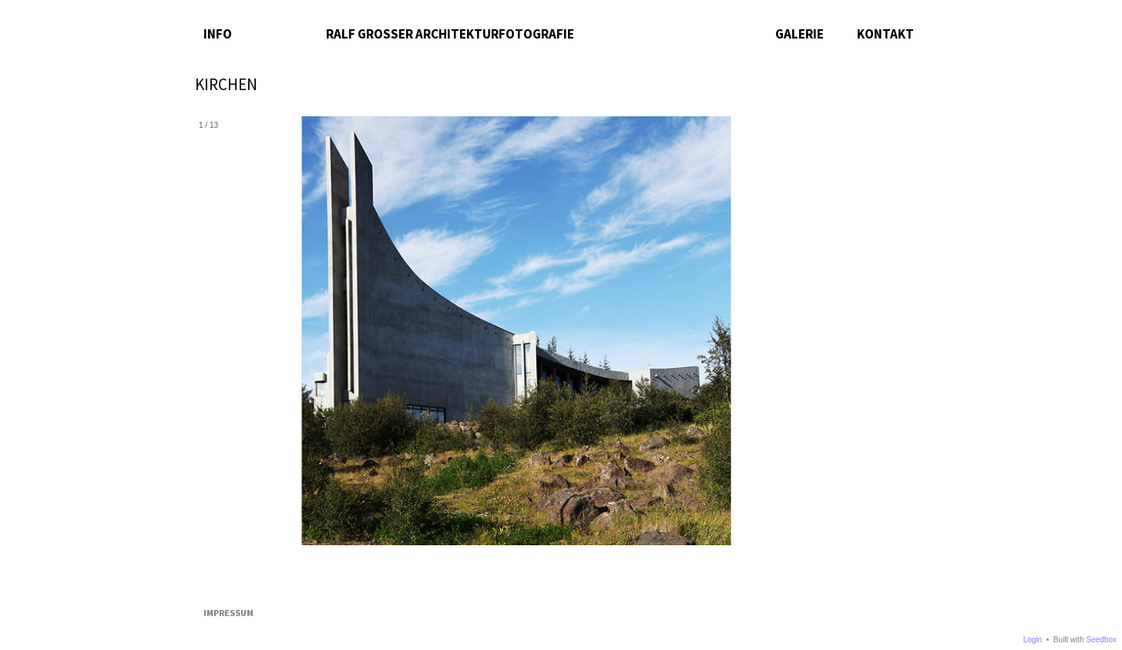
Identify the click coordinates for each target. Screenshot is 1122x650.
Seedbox (1102, 639)
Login (1032, 639)
